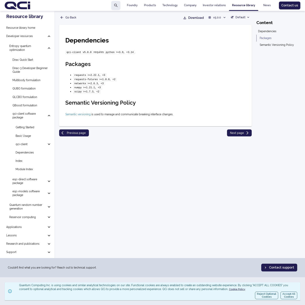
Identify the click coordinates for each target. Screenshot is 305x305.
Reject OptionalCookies (266, 295)
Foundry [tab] (132, 5)
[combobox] (240, 17)
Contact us (289, 5)
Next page (239, 131)
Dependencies (267, 31)
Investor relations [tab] (214, 5)
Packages (266, 38)
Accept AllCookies (288, 295)
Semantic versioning (78, 112)
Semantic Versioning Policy (277, 44)
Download (193, 18)
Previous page (73, 131)
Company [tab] (190, 5)
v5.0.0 (217, 17)
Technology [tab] (170, 5)
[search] (115, 5)
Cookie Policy (237, 289)
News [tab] (267, 5)
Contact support (279, 267)
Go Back (68, 17)
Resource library (24, 16)
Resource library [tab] (243, 5)
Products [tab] (150, 5)
